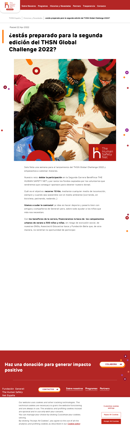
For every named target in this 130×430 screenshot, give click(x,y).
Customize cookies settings (111, 407)
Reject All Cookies (111, 415)
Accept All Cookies (111, 421)
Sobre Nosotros (29, 6)
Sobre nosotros (74, 388)
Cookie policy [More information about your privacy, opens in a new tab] (74, 424)
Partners (77, 6)
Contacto (101, 6)
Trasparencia (89, 6)
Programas (43, 6)
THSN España (15, 18)
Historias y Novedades (60, 6)
